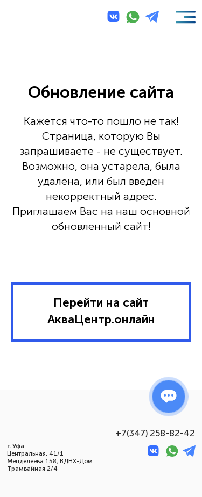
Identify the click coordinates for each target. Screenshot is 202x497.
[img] (27, 17)
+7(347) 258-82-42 (155, 433)
